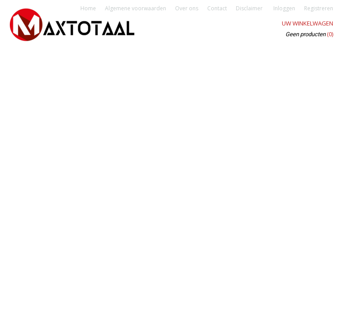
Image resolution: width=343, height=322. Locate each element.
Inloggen (284, 8)
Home (88, 8)
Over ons (186, 8)
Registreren (318, 8)
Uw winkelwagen (307, 23)
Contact (217, 8)
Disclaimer (249, 8)
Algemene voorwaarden (135, 8)
